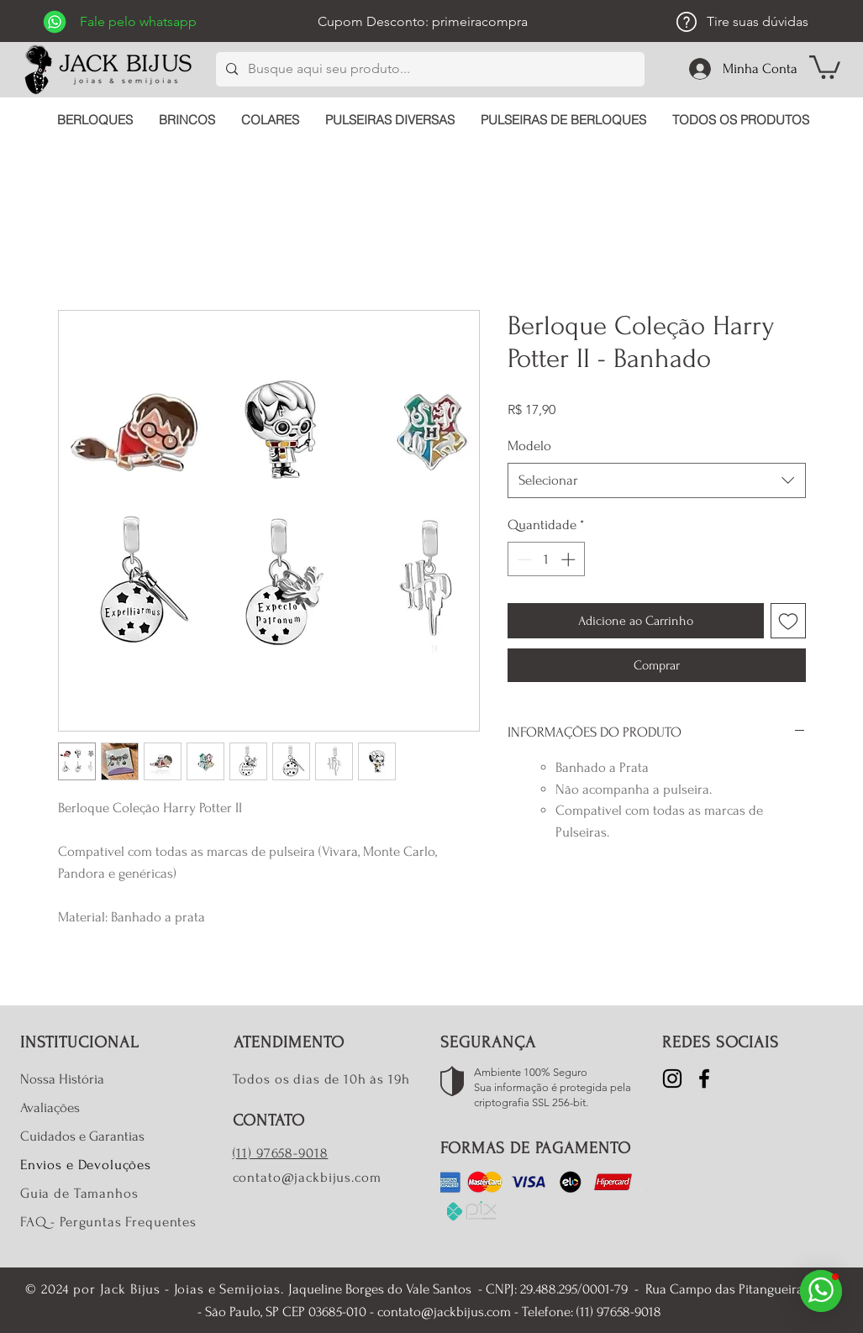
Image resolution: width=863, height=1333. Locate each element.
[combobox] (657, 480)
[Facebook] (704, 1078)
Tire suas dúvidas (757, 21)
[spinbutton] (545, 559)
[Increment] (569, 559)
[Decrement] (522, 559)
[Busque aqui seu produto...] (428, 69)
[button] (824, 66)
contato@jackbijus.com (307, 1177)
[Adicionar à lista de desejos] (788, 620)
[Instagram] (672, 1078)
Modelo (529, 446)
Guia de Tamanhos (79, 1193)
